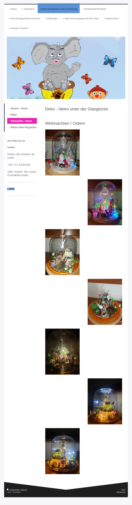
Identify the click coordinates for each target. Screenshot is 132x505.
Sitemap (24, 490)
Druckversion (13, 490)
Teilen (11, 189)
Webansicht (120, 492)
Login (123, 490)
